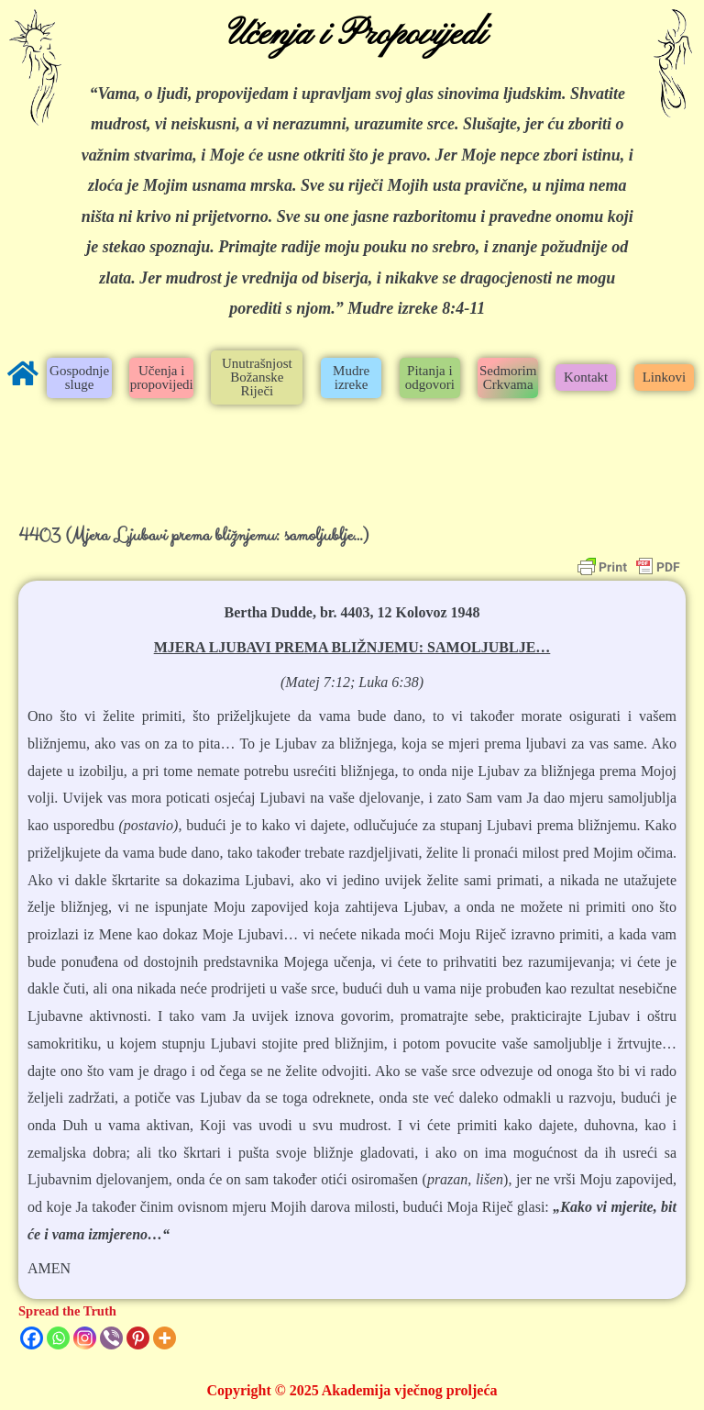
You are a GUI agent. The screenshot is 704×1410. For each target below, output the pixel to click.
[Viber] (111, 1338)
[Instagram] (84, 1338)
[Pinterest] (137, 1338)
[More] (164, 1338)
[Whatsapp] (58, 1338)
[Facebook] (31, 1338)
